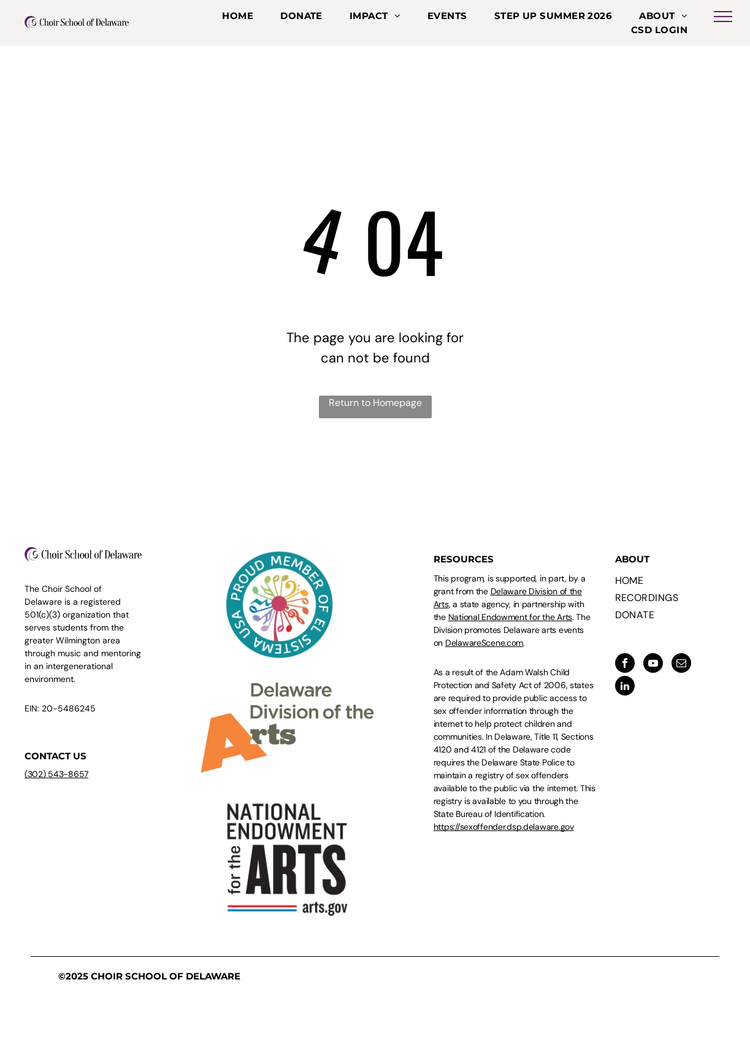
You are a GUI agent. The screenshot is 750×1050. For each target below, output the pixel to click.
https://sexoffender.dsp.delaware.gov (504, 826)
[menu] (723, 17)
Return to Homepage (375, 402)
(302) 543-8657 (56, 774)
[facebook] (625, 664)
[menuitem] (238, 16)
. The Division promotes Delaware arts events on (512, 629)
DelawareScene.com (484, 642)
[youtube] (653, 664)
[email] (681, 664)
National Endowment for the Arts (510, 617)
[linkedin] (625, 687)
